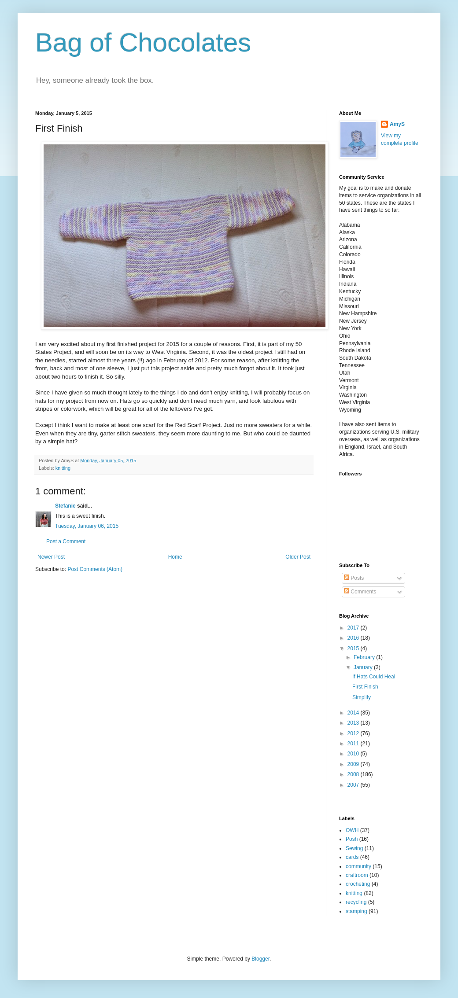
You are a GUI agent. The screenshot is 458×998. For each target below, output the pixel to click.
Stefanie (65, 506)
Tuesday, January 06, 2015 (86, 526)
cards (352, 857)
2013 (354, 723)
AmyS (397, 124)
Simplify (361, 697)
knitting (62, 468)
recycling (356, 902)
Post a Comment (65, 541)
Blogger (260, 959)
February (365, 657)
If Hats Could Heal (373, 677)
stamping (356, 911)
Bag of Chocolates (143, 42)
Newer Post (51, 557)
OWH (352, 830)
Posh (352, 839)
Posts (354, 578)
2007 (354, 785)
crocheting (358, 884)
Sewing (354, 848)
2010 (354, 754)
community (358, 866)
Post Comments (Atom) (94, 569)
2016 (354, 638)
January (364, 667)
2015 (354, 648)
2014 (354, 713)
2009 (354, 764)
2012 (354, 733)
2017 (354, 628)
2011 (354, 743)
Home (175, 557)
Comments (360, 592)
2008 (354, 774)
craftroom (357, 875)
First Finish (365, 687)
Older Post (297, 557)
